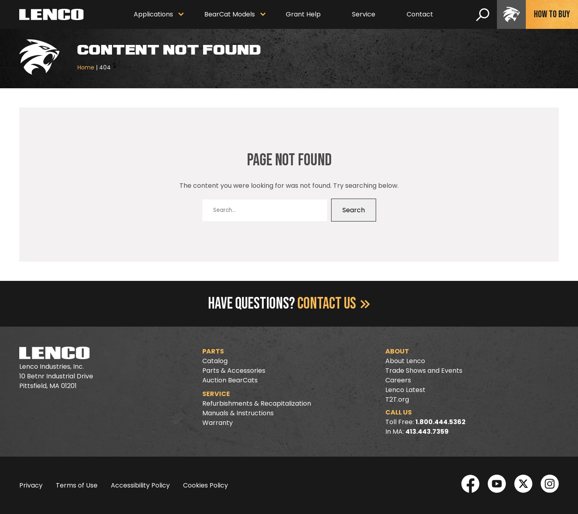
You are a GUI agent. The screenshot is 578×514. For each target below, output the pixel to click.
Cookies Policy (205, 485)
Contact (420, 14)
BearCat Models (229, 14)
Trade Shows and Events (423, 370)
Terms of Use (77, 485)
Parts (213, 351)
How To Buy (552, 14)
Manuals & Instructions (238, 413)
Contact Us (333, 303)
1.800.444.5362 (440, 422)
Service (363, 14)
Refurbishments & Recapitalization (256, 403)
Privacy (31, 485)
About (397, 351)
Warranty (217, 422)
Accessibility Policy (140, 485)
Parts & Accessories (233, 370)
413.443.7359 (427, 431)
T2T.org (397, 399)
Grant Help (303, 14)
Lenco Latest (405, 389)
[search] (483, 14)
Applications (153, 14)
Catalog (215, 361)
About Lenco (405, 361)
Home (85, 67)
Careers (398, 380)
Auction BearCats (230, 380)
